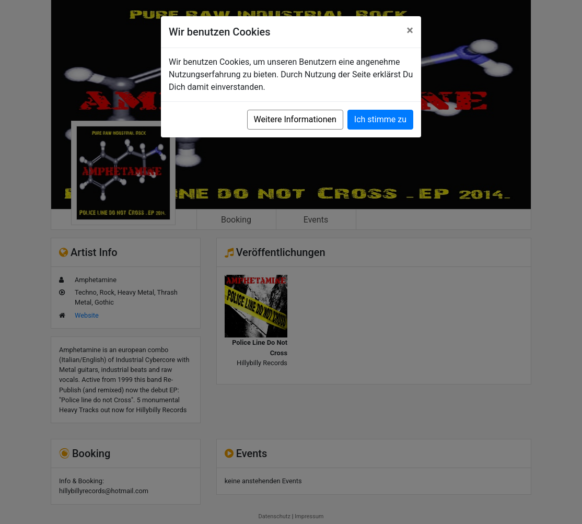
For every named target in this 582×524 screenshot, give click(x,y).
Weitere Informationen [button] (295, 119)
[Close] (410, 30)
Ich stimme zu (380, 119)
